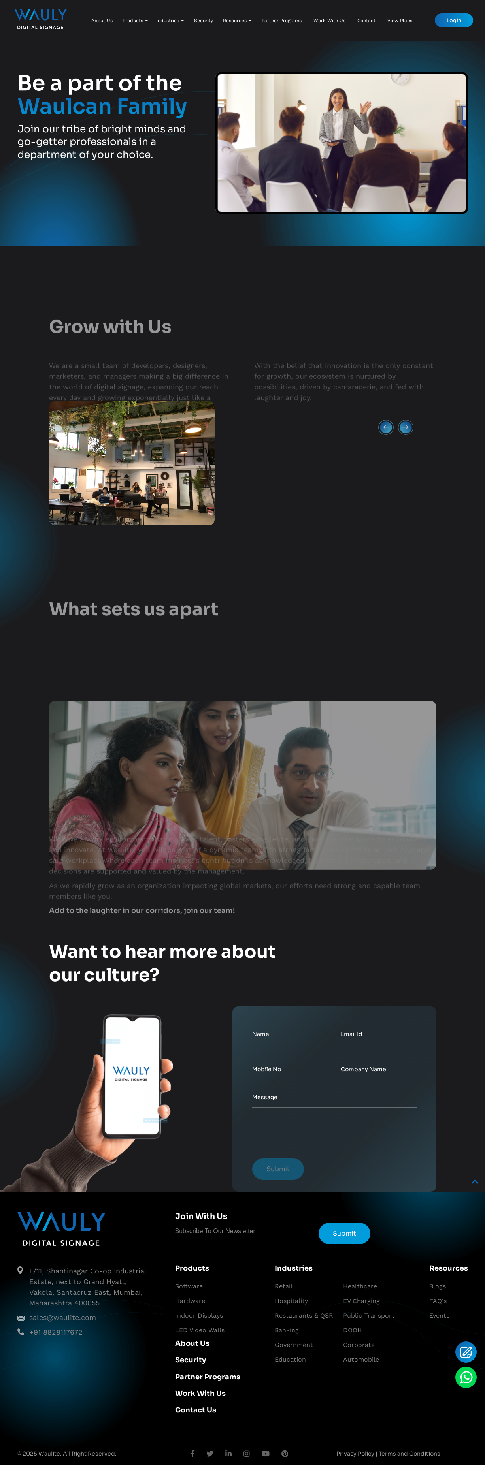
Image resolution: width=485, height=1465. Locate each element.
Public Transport (368, 1315)
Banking (287, 1330)
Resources (237, 20)
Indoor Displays (199, 1315)
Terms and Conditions (409, 1453)
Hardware (190, 1301)
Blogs (437, 1286)
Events (439, 1315)
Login (454, 20)
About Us (102, 20)
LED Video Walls (200, 1330)
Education (290, 1359)
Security (203, 20)
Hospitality (291, 1301)
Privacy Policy (355, 1453)
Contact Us (195, 1410)
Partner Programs (282, 20)
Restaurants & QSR (304, 1315)
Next (402, 512)
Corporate (359, 1344)
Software (189, 1286)
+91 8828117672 (56, 1332)
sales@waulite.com (62, 1317)
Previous (382, 512)
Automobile (361, 1359)
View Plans (399, 20)
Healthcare (360, 1286)
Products (135, 20)
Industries (170, 20)
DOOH (352, 1330)
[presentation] (312, 1135)
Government (294, 1344)
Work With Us (329, 20)
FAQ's (438, 1301)
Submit (278, 1169)
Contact (366, 20)
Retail (284, 1286)
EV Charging (361, 1301)
